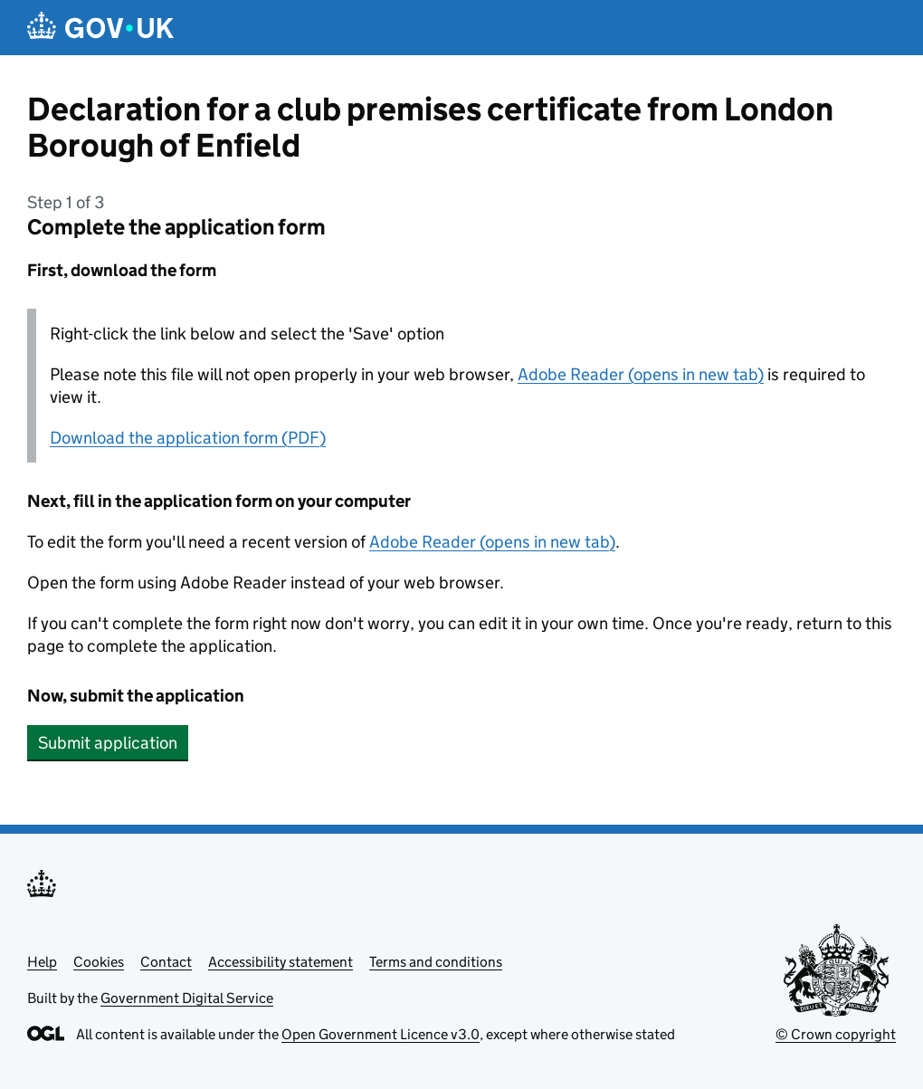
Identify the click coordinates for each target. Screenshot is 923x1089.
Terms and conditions (435, 961)
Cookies (98, 961)
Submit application (107, 742)
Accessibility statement (280, 961)
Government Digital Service (186, 998)
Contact (166, 961)
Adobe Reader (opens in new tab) (641, 374)
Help (42, 961)
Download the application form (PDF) (188, 437)
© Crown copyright (836, 1034)
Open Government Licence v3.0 (380, 1034)
